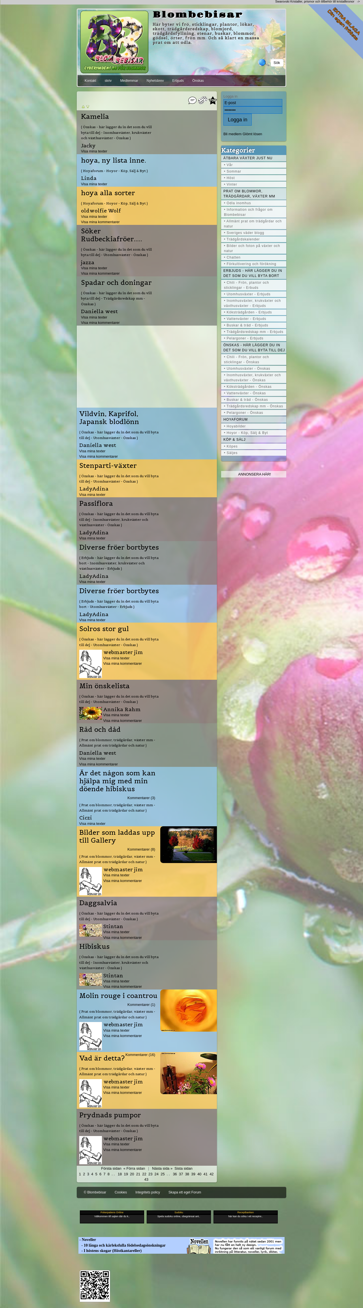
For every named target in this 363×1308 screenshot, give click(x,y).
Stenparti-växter (108, 466)
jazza (87, 262)
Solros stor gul (104, 629)
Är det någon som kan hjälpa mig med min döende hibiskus (117, 781)
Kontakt (90, 81)
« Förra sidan (134, 1168)
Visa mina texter (94, 151)
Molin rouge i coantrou (118, 996)
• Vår (228, 165)
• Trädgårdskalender (242, 239)
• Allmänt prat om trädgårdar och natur (253, 223)
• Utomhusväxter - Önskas (247, 369)
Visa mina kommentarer (100, 222)
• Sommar (232, 171)
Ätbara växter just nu (247, 158)
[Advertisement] (147, 365)
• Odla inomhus (237, 203)
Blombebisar (198, 15)
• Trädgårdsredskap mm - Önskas (253, 406)
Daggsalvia (98, 903)
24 (157, 1174)
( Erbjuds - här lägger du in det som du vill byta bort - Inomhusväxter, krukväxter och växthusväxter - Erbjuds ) (119, 563)
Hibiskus (94, 946)
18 (120, 1174)
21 (138, 1174)
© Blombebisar (95, 1192)
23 (150, 1174)
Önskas (198, 81)
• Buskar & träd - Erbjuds (246, 325)
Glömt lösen (252, 134)
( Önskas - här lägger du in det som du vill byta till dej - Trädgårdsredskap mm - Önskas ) (116, 298)
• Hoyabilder (235, 426)
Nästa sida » (162, 1168)
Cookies (121, 1192)
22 (144, 1174)
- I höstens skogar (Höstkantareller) (110, 1251)
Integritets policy (147, 1192)
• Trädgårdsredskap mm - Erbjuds (253, 332)
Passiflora (96, 503)
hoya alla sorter (108, 193)
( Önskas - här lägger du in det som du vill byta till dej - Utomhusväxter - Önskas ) (116, 252)
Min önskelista (104, 686)
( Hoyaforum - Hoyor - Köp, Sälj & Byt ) (114, 171)
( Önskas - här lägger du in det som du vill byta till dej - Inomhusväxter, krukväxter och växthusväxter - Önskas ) (116, 132)
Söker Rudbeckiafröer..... (111, 235)
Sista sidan (183, 1168)
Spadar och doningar (116, 283)
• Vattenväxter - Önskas (245, 393)
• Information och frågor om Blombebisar (248, 212)
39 (193, 1174)
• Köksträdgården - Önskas (248, 387)
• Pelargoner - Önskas (243, 413)
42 (211, 1174)
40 (199, 1174)
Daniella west (99, 311)
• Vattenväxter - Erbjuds (245, 319)
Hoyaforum (235, 419)
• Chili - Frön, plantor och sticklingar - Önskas (246, 359)
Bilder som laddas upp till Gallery (117, 836)
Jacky (88, 145)
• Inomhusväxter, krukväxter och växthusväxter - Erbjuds (252, 303)
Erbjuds (178, 81)
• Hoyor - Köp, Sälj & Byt (246, 433)
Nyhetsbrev (155, 81)
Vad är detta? (102, 1058)
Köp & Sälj (234, 440)
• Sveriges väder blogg (244, 233)
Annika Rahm (122, 709)
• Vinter (230, 184)
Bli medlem (232, 134)
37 (181, 1174)
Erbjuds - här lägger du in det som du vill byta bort (252, 273)
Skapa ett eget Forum (184, 1192)
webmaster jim (123, 652)
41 (206, 1174)
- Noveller (87, 1240)
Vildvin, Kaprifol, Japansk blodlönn (109, 418)
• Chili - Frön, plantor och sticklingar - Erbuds (246, 285)
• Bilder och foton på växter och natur (252, 248)
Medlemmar (129, 81)
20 (132, 1174)
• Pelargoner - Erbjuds (244, 338)
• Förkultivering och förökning (250, 264)
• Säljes (231, 453)
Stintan (113, 926)
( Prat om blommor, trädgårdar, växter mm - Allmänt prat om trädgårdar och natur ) (117, 742)
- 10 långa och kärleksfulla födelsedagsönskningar (122, 1245)
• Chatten (232, 257)
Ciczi (85, 817)
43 (146, 1179)
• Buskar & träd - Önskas (246, 400)
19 (126, 1174)
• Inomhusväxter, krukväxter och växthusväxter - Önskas (252, 377)
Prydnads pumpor (110, 1115)
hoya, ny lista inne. (113, 160)
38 (187, 1174)
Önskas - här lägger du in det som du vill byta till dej (254, 347)
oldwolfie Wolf (101, 210)
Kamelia (95, 117)
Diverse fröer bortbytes (119, 547)
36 (175, 1174)
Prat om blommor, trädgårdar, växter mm (249, 193)
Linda (89, 178)
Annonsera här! (254, 474)
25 (163, 1174)
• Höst (229, 178)
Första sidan (111, 1168)
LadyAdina (93, 488)
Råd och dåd (100, 729)
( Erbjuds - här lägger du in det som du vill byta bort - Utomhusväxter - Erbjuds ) (119, 604)
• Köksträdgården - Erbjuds (248, 312)
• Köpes (231, 446)
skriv (108, 81)
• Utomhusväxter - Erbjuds (247, 294)
